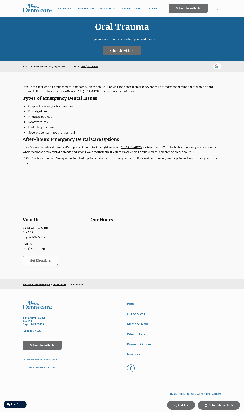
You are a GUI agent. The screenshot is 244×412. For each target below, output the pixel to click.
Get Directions (40, 260)
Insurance (151, 8)
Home (131, 303)
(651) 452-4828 (89, 66)
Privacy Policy (176, 393)
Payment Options (131, 8)
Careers (216, 393)
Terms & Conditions (199, 393)
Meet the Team (86, 8)
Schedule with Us (188, 8)
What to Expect (108, 8)
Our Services (65, 8)
